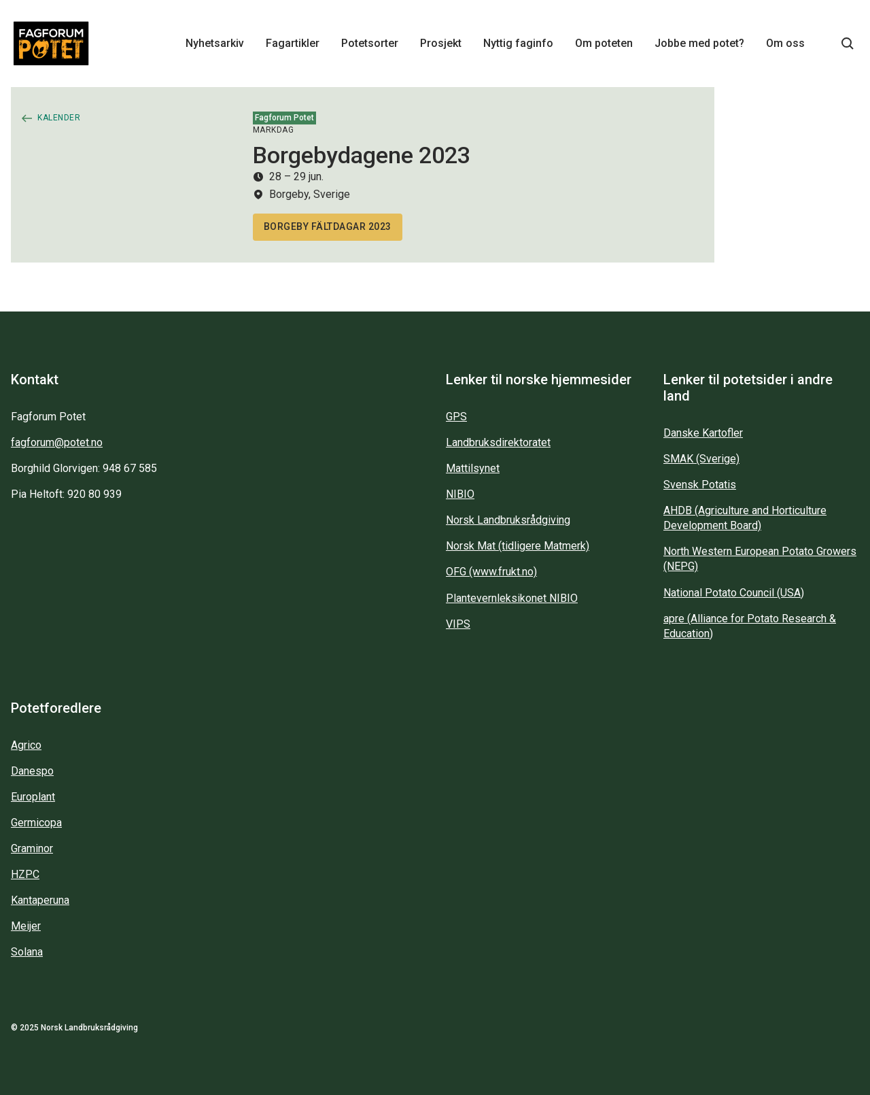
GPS (456, 416)
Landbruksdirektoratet (498, 442)
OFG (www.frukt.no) (491, 571)
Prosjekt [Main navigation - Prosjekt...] (441, 43)
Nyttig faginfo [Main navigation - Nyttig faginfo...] (518, 43)
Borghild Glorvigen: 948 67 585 (84, 468)
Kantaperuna (40, 900)
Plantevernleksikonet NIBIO (512, 598)
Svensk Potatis (699, 484)
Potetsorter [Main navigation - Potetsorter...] (369, 43)
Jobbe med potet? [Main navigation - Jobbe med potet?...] (699, 43)
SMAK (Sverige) (701, 458)
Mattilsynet (473, 468)
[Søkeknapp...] (847, 43)
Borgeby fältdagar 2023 (328, 226)
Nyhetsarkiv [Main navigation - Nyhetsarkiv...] (215, 43)
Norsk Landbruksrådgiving (508, 519)
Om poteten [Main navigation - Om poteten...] (604, 43)
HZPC (25, 874)
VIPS (458, 624)
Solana (27, 951)
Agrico (26, 745)
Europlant (33, 796)
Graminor (32, 848)
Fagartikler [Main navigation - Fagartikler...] (292, 43)
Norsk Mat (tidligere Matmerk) (517, 545)
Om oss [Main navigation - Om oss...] (785, 43)
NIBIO (460, 494)
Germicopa (36, 822)
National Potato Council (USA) (733, 592)
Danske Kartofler (703, 432)
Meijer (26, 926)
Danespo (32, 770)
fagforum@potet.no (57, 442)
